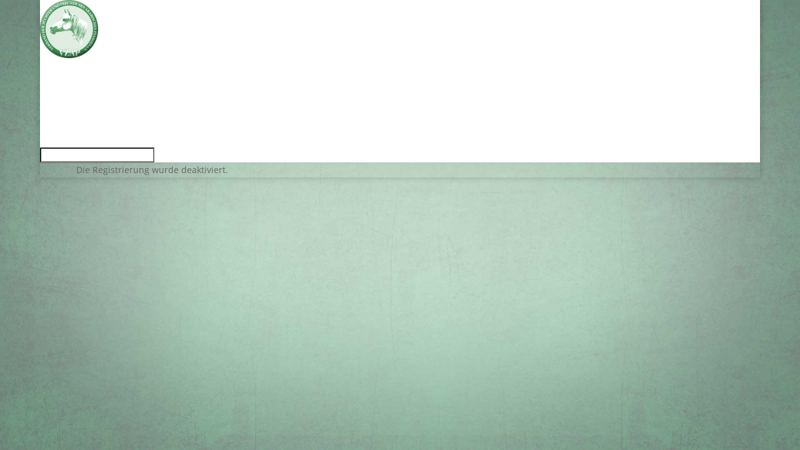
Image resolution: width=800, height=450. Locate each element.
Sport (53, 113)
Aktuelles (62, 66)
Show (53, 122)
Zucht (54, 103)
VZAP (53, 94)
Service (57, 85)
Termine (60, 75)
